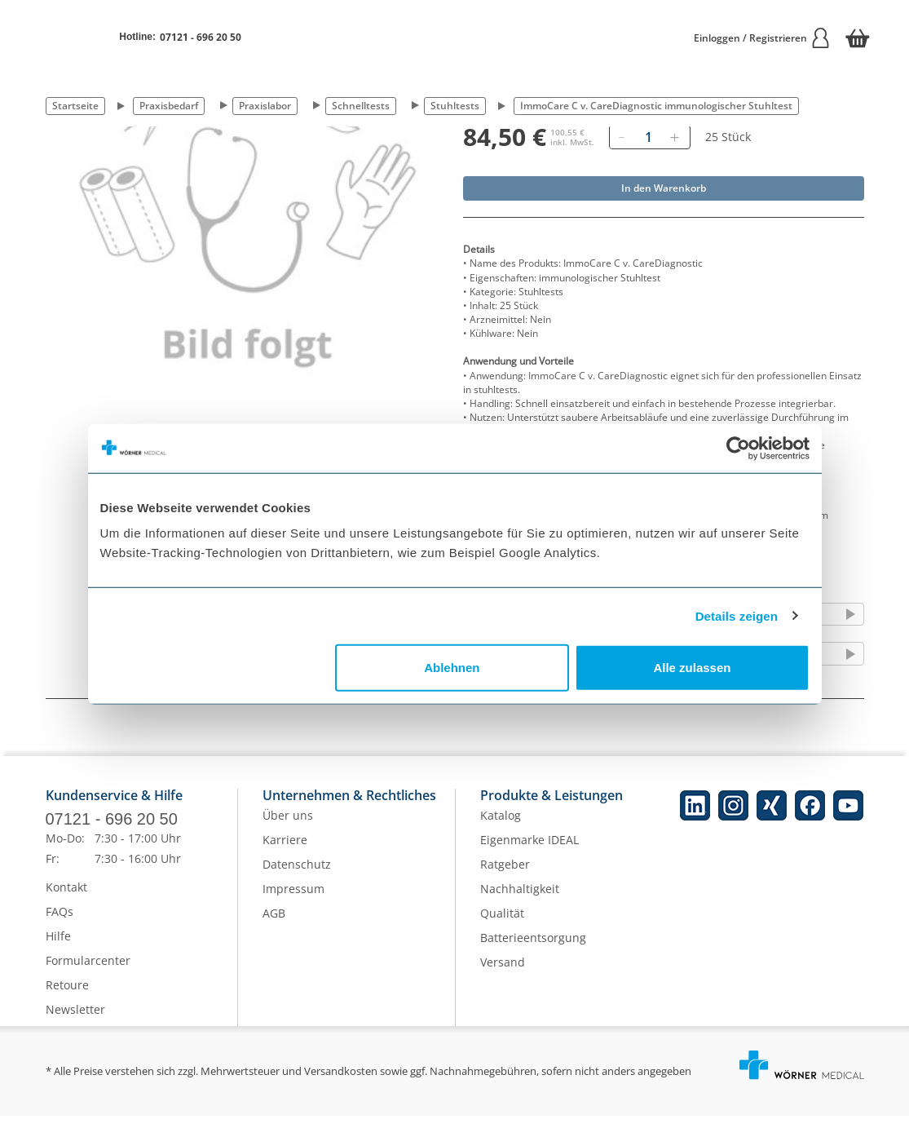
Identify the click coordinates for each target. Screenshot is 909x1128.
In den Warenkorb (663, 188)
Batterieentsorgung (533, 950)
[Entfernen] (622, 137)
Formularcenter (88, 972)
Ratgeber (505, 876)
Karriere (285, 852)
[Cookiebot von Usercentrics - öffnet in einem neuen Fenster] (738, 448)
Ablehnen (451, 668)
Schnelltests (361, 106)
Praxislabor (265, 106)
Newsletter (75, 1021)
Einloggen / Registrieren (762, 38)
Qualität (502, 925)
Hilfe (58, 948)
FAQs (59, 923)
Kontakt (66, 899)
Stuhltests (454, 106)
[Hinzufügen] (675, 137)
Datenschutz (297, 876)
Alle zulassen (691, 668)
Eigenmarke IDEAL (529, 852)
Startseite (75, 106)
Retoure (67, 997)
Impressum (293, 901)
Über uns (288, 827)
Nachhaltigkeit (519, 901)
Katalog (500, 827)
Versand (502, 974)
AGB (274, 925)
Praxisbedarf (168, 106)
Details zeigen (736, 615)
